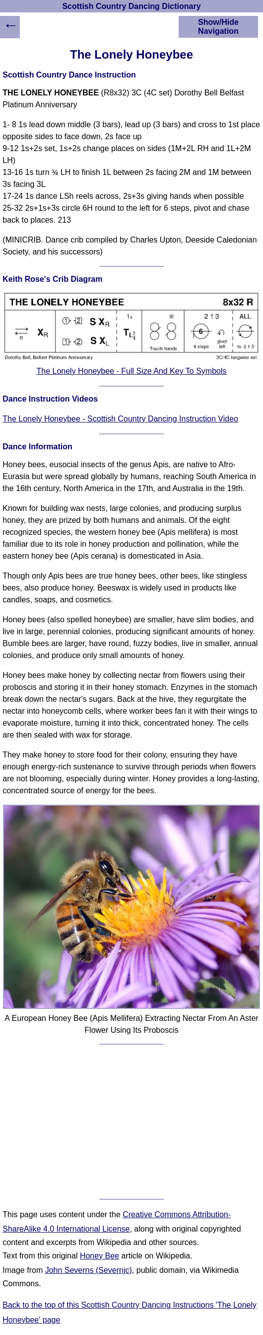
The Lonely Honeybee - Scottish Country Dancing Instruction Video (120, 419)
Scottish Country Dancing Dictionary (131, 6)
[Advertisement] (132, 1121)
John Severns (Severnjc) (88, 1270)
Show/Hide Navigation (218, 26)
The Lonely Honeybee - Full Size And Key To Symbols (131, 371)
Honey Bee (99, 1256)
